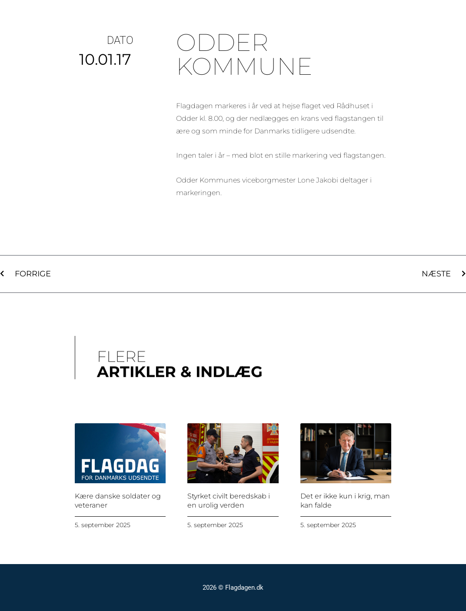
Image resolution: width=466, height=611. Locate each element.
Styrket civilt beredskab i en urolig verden (228, 500)
